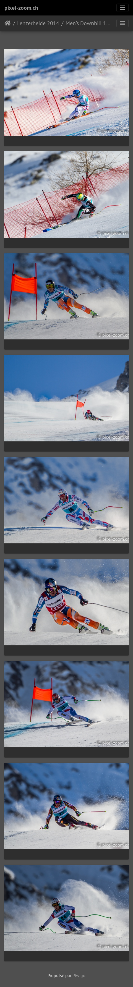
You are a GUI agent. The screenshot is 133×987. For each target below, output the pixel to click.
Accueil (7, 23)
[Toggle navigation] (122, 8)
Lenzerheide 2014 (38, 23)
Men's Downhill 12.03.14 (89, 23)
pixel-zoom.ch (21, 7)
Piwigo (78, 975)
